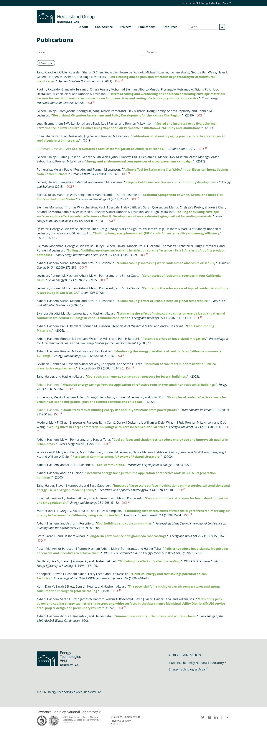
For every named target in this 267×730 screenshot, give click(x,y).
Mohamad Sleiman (124, 89)
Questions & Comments (125, 717)
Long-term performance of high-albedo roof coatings (127, 536)
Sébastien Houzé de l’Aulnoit (124, 72)
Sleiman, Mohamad (50, 207)
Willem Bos (186, 599)
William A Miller (142, 326)
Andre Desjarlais (171, 326)
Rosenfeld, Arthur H (50, 498)
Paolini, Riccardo (48, 89)
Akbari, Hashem (48, 263)
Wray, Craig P (46, 452)
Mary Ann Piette (67, 452)
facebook (222, 718)
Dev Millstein (137, 111)
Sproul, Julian (46, 195)
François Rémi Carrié (100, 422)
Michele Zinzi (62, 94)
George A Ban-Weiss (96, 157)
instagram (209, 718)
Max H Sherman (91, 452)
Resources (170, 27)
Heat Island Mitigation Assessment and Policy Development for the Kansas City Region (117, 115)
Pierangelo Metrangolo (177, 89)
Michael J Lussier (156, 72)
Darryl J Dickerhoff (129, 422)
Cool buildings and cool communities (124, 523)
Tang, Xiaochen (47, 72)
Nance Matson (143, 452)
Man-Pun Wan (66, 195)
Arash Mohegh (199, 157)
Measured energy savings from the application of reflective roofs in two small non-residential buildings (138, 385)
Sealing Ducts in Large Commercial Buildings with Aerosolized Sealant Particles (106, 427)
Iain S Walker (67, 123)
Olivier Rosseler (70, 72)
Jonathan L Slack (88, 123)
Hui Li (136, 157)
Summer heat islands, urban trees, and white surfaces (155, 616)
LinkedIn (215, 718)
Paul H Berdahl (109, 207)
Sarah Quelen (152, 207)
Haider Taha (101, 440)
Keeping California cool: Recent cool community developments (172, 182)
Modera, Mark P (47, 422)
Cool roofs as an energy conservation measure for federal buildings (136, 376)
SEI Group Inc (81, 233)
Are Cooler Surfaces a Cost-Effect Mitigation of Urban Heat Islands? (115, 149)
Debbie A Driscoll (166, 452)
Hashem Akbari (104, 212)
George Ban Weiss (203, 72)
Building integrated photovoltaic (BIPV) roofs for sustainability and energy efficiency (157, 233)
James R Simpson (109, 511)
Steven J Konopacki (102, 364)
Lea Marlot (171, 207)
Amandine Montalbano (53, 212)
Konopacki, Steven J (50, 574)
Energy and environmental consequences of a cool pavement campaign (139, 161)
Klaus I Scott (81, 511)
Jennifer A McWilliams (195, 452)
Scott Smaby (197, 229)
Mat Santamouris (73, 313)
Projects (125, 27)
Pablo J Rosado (70, 157)
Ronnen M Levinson (61, 77)
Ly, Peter (43, 229)
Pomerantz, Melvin (50, 169)
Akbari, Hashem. (48, 385)
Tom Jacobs (67, 111)
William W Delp (153, 229)
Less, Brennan (46, 123)
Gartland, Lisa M (48, 561)
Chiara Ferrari (99, 89)
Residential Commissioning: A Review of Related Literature (115, 457)
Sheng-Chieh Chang (100, 397)
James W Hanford (92, 599)
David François (127, 246)
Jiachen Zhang (179, 72)
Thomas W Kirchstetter (81, 207)
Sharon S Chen (92, 72)
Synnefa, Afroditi (48, 313)
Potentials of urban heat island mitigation (174, 339)
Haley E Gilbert (131, 207)
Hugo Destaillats (94, 77)
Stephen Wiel (120, 326)
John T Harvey (121, 157)
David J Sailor (143, 599)
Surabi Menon (70, 263)
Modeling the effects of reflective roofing (149, 561)
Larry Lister (96, 574)
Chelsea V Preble (191, 207)
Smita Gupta (130, 276)
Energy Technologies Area (215, 3)
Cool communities (110, 465)
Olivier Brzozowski (72, 422)
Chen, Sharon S (47, 136)
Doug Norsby (156, 111)
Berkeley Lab (190, 3)
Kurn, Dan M (45, 586)
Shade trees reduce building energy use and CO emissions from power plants (119, 410)
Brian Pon (157, 397)
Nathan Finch (89, 229)
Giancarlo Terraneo (74, 89)
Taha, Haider (45, 376)
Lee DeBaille (119, 574)
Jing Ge (89, 136)
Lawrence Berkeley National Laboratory (197, 663)
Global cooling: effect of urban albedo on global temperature (163, 301)
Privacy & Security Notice (121, 722)
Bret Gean (58, 233)
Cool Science (104, 27)
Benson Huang (86, 586)
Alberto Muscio (148, 89)
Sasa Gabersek (100, 486)
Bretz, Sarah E (46, 536)
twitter (203, 718)
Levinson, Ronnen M (51, 276)
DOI (119, 81)
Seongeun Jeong (88, 111)
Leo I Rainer (109, 123)
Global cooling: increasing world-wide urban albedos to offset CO (166, 263)
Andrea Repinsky (178, 111)
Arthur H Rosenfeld (126, 195)
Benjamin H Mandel (155, 157)
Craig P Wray (108, 229)
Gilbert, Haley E (47, 111)
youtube (228, 718)
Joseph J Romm (99, 498)
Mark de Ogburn (130, 229)
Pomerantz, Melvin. (50, 149)
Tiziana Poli (202, 89)
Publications (147, 27)
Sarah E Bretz (132, 364)
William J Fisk (175, 422)
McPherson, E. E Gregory (54, 511)
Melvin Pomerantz (113, 111)
